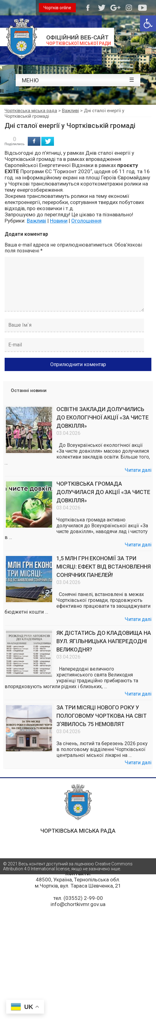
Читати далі (138, 470)
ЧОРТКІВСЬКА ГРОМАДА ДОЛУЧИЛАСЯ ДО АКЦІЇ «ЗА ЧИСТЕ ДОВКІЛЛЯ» (103, 492)
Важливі (36, 221)
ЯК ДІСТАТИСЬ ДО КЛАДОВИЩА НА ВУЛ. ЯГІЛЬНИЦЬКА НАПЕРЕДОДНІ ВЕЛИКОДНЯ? (103, 641)
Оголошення (86, 221)
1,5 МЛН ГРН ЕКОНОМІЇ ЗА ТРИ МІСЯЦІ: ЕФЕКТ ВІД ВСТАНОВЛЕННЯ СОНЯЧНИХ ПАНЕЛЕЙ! (103, 566)
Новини (59, 221)
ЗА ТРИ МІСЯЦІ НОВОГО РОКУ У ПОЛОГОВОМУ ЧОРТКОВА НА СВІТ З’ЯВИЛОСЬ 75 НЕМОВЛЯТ (101, 715)
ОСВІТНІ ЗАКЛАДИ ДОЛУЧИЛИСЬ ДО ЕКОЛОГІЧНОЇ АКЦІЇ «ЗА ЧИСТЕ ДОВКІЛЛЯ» (102, 417)
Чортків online (57, 7)
